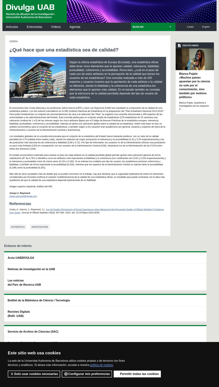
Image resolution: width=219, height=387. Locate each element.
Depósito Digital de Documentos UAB (104, 275)
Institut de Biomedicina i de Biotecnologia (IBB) (192, 295)
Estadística (18, 227)
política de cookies (101, 364)
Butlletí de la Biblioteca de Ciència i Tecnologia (65, 259)
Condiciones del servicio (66, 336)
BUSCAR (138, 26)
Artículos (12, 27)
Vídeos (56, 27)
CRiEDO (139, 297)
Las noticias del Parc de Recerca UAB (24, 286)
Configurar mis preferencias (87, 374)
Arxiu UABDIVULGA (21, 257)
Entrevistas (34, 27)
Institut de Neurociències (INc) (192, 259)
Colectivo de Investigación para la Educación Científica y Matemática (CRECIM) (149, 279)
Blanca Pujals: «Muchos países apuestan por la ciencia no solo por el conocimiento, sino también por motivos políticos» (194, 85)
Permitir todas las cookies (137, 374)
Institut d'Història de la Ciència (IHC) (149, 259)
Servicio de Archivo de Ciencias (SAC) (107, 259)
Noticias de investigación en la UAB (24, 271)
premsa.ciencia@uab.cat (128, 318)
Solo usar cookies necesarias (34, 374)
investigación (40, 227)
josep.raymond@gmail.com (23, 196)
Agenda (74, 27)
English (206, 26)
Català (190, 26)
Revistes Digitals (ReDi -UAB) (61, 275)
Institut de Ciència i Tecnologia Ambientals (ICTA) (191, 277)
